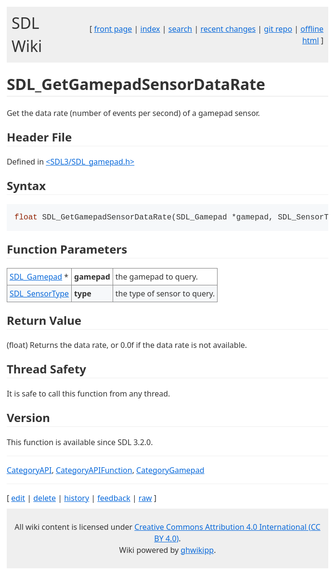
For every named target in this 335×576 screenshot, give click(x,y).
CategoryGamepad (170, 471)
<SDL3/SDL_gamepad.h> (90, 161)
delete (44, 499)
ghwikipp (197, 551)
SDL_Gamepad (36, 277)
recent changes (228, 29)
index (150, 29)
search (180, 29)
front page (113, 29)
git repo (278, 29)
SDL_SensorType (39, 294)
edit (18, 499)
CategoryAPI (29, 471)
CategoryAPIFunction (94, 471)
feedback (113, 499)
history (76, 499)
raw (145, 499)
